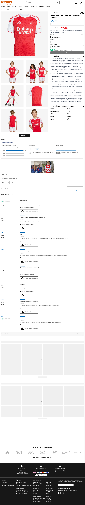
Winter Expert (49, 503)
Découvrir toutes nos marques (42, 457)
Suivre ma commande (7, 483)
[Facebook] (59, 493)
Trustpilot (71, 464)
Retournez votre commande (60, 471)
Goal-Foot (35, 493)
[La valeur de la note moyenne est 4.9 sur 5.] (55, 21)
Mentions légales (20, 488)
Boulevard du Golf (37, 483)
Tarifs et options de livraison (22, 491)
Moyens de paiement (21, 490)
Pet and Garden (49, 488)
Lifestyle (8, 6)
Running (14, 6)
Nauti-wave (48, 482)
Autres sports (34, 6)
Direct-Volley (36, 487)
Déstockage (41, 6)
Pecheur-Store (49, 487)
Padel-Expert (49, 485)
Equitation (20, 6)
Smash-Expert (49, 491)
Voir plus (25, 135)
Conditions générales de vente (23, 485)
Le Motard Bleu (37, 501)
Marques (48, 6)
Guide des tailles (80, 34)
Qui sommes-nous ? (21, 482)
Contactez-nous (22, 470)
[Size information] (53, 34)
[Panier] (81, 2)
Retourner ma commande (8, 485)
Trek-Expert (48, 498)
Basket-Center (36, 482)
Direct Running (36, 485)
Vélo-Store (48, 501)
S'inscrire (79, 485)
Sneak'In (48, 493)
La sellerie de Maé (37, 499)
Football (3, 6)
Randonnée (26, 6)
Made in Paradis (37, 503)
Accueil (2, 9)
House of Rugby (37, 496)
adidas (67, 13)
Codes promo (5, 487)
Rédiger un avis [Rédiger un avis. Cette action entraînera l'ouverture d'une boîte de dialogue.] (66, 20)
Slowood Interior (49, 490)
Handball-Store (36, 495)
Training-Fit (48, 496)
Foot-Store (35, 490)
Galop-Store (36, 491)
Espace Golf (36, 488)
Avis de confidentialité (21, 493)
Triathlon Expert (49, 499)
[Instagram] (63, 493)
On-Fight (48, 483)
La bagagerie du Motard (39, 498)
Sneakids (48, 495)
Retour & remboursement (22, 487)
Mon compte (4, 482)
